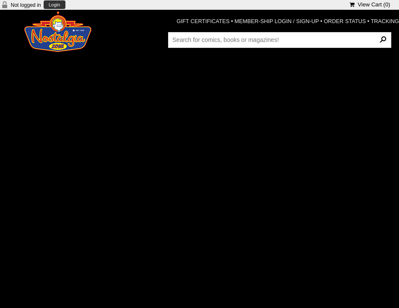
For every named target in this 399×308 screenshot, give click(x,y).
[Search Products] (279, 40)
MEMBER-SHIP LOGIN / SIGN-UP (276, 21)
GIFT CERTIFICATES (203, 21)
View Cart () (369, 4)
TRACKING (385, 21)
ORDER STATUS (345, 21)
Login (54, 5)
